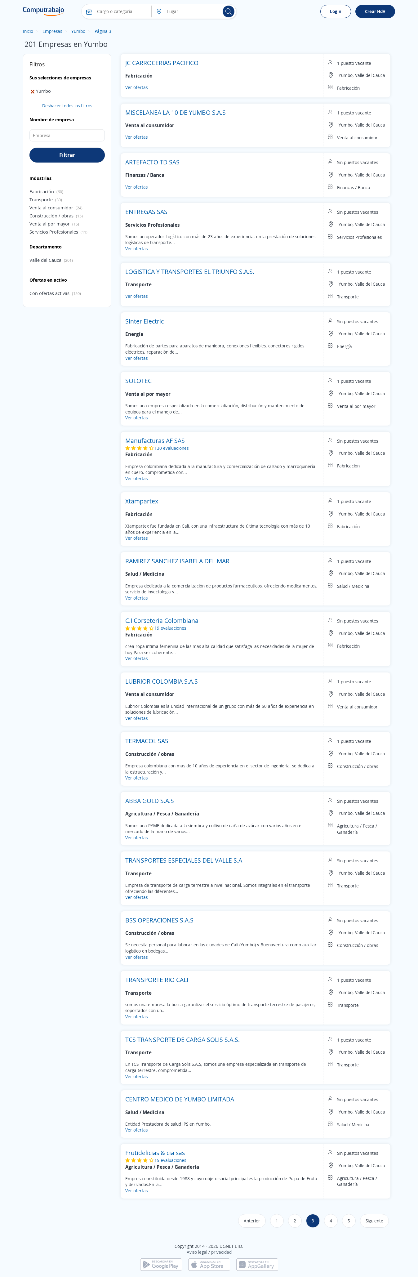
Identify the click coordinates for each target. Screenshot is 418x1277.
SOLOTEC (138, 381)
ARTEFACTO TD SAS (152, 162)
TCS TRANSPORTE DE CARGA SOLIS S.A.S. (182, 1039)
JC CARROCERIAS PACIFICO (161, 63)
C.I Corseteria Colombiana (161, 620)
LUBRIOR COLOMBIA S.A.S (161, 681)
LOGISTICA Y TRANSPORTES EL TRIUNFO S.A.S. (189, 271)
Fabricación (41, 191)
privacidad (221, 1252)
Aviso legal (197, 1252)
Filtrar (67, 155)
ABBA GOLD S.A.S (149, 801)
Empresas (52, 31)
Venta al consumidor (51, 207)
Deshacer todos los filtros (67, 106)
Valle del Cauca (45, 260)
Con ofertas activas (49, 293)
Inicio (28, 31)
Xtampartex (141, 501)
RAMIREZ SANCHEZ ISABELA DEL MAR (177, 561)
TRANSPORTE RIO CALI (156, 980)
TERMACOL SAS (146, 741)
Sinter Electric (144, 321)
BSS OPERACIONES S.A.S (159, 920)
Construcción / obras (51, 215)
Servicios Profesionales (53, 232)
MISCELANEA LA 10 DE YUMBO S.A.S (175, 112)
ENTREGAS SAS (146, 212)
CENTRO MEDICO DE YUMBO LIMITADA (179, 1099)
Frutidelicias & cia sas (155, 1153)
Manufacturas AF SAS (155, 440)
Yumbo (78, 31)
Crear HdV (375, 11)
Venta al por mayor (49, 224)
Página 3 (103, 31)
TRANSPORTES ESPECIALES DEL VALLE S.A (183, 860)
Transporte (41, 199)
